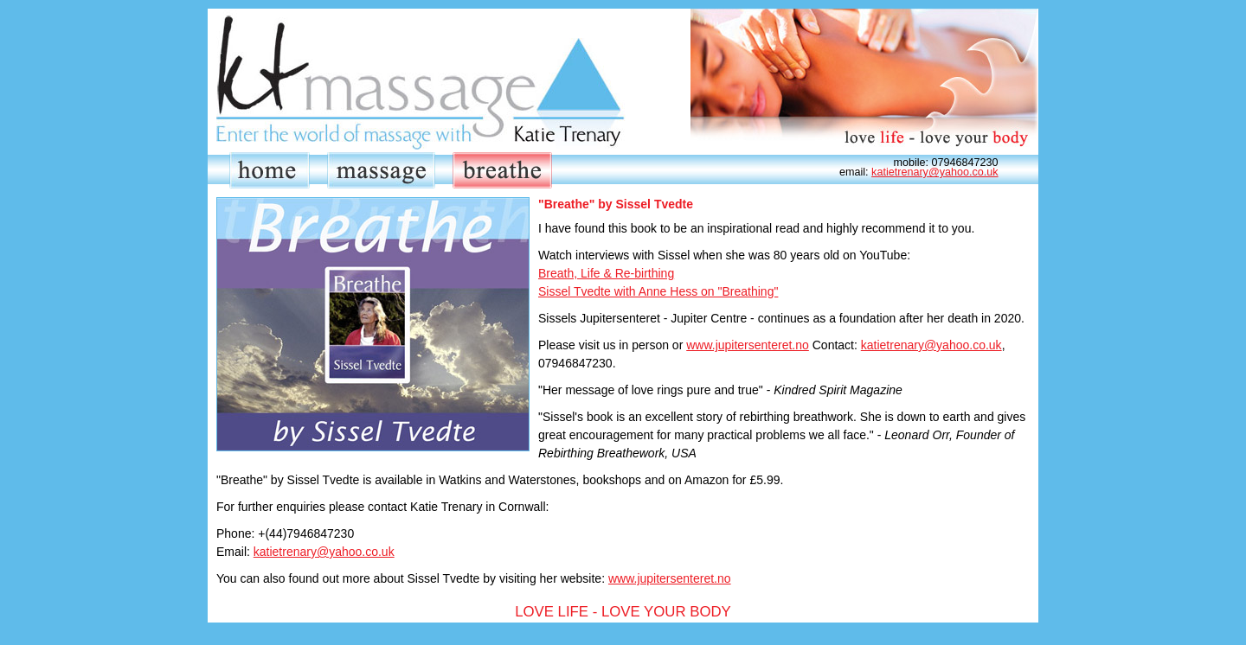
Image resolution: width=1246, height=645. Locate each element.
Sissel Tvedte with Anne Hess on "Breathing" (658, 291)
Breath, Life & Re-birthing (606, 273)
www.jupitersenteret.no (747, 345)
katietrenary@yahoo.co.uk (935, 172)
